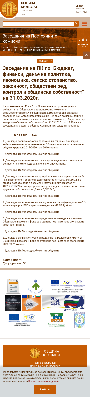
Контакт (81, 12)
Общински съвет (20, 47)
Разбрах (45, 389)
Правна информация (45, 362)
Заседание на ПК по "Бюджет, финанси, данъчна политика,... (32, 50)
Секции (43, 61)
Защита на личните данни (43, 381)
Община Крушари (29, 9)
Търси (76, 24)
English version (80, 7)
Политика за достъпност (45, 366)
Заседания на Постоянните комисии (47, 47)
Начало (6, 47)
